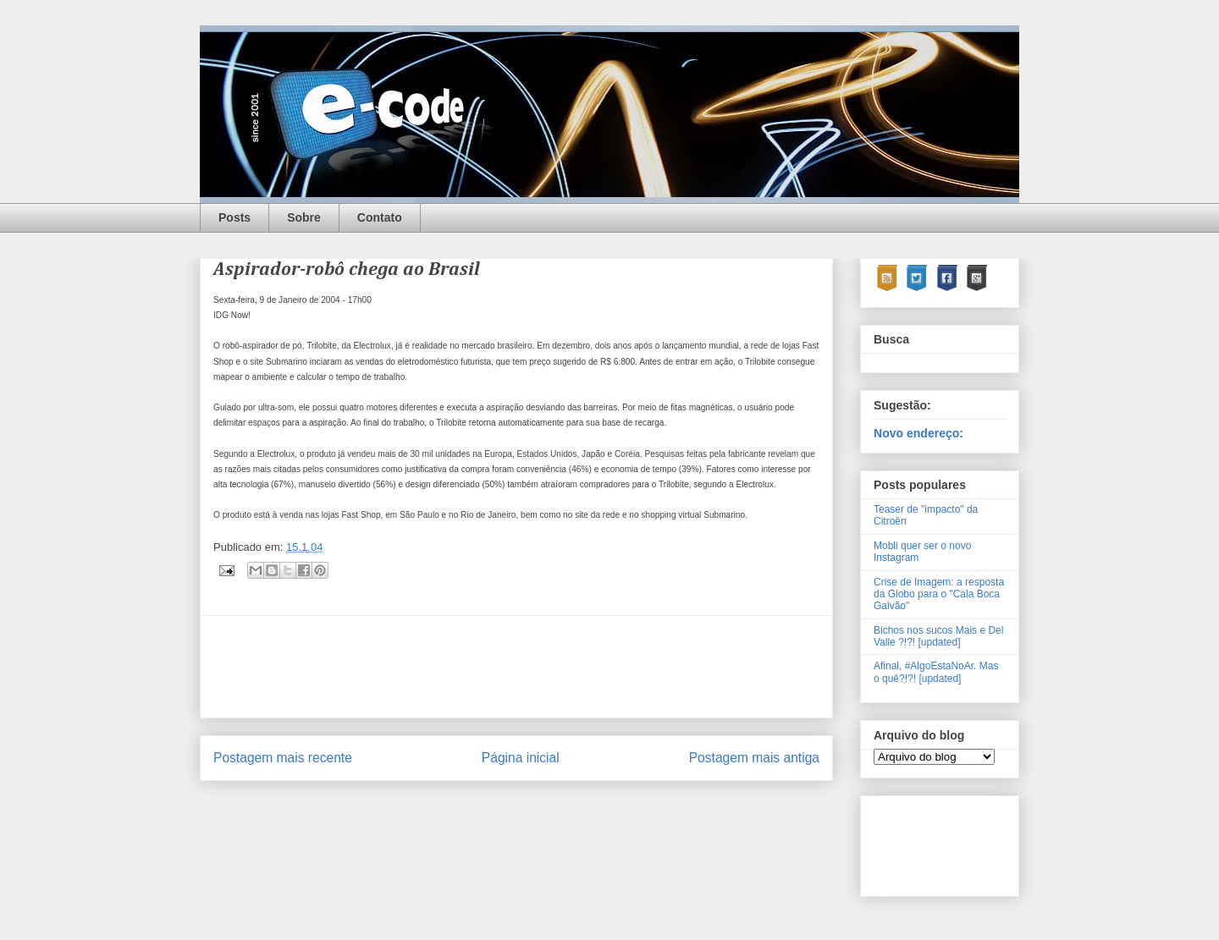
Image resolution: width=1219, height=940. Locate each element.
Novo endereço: (918, 433)
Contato (379, 217)
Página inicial (521, 757)
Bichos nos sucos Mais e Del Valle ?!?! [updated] (938, 636)
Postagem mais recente (282, 757)
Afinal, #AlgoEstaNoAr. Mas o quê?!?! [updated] (936, 672)
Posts (234, 217)
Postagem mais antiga (754, 757)
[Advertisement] (521, 667)
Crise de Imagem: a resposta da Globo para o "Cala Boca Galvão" (939, 594)
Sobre (304, 217)
